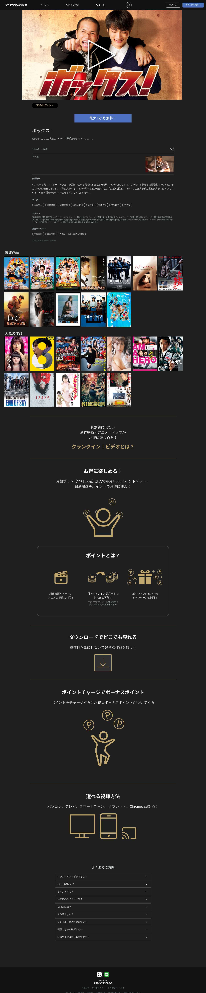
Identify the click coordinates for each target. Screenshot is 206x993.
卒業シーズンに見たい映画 (72, 234)
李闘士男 (38, 234)
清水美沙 (102, 205)
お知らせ (85, 988)
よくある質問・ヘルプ (115, 988)
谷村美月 (64, 205)
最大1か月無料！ (193, 4)
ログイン (173, 5)
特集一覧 (100, 5)
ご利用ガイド (97, 988)
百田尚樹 (51, 234)
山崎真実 (77, 205)
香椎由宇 (115, 205)
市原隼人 (38, 205)
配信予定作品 (72, 5)
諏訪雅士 (90, 205)
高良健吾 (51, 205)
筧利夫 (127, 205)
